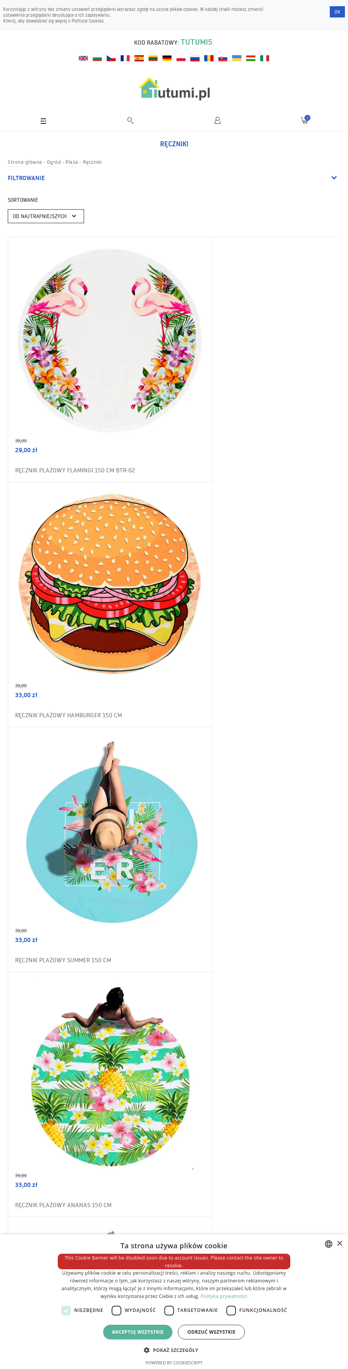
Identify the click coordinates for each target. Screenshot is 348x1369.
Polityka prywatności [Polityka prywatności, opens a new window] (224, 1296)
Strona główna (25, 162)
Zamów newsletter (304, 1052)
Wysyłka (24, 1233)
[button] (174, 1349)
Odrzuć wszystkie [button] (211, 1332)
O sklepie (25, 1218)
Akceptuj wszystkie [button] (138, 1332)
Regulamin (27, 1203)
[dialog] (174, 1301)
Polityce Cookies (87, 21)
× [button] (339, 1244)
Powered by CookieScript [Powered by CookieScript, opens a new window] (174, 1363)
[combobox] (328, 1244)
